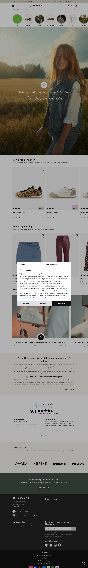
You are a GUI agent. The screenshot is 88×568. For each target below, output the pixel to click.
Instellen (26, 303)
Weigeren (43, 303)
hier (47, 293)
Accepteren (61, 303)
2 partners (64, 279)
